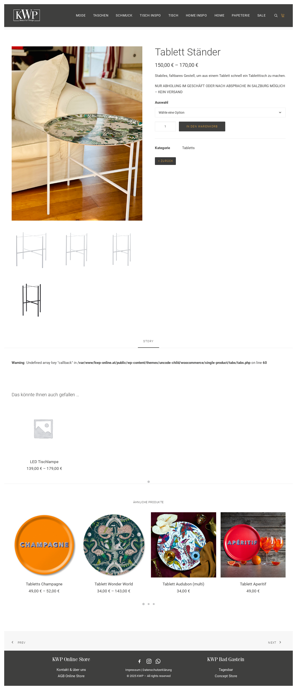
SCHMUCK (124, 17)
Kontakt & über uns (71, 670)
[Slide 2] (148, 604)
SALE (261, 17)
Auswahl (161, 102)
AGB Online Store (71, 676)
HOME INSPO (196, 17)
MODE (81, 17)
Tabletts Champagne (44, 584)
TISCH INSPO (150, 17)
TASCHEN (101, 17)
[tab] (148, 343)
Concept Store (226, 676)
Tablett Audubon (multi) (183, 584)
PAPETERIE (241, 17)
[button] (276, 17)
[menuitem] (81, 17)
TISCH (173, 17)
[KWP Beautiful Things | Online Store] (26, 16)
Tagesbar (226, 670)
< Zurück (165, 161)
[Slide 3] (153, 604)
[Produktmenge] (165, 126)
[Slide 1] (148, 482)
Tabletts (188, 148)
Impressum (132, 669)
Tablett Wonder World (114, 584)
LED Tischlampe (44, 461)
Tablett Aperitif (253, 584)
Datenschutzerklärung (157, 669)
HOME (220, 17)
